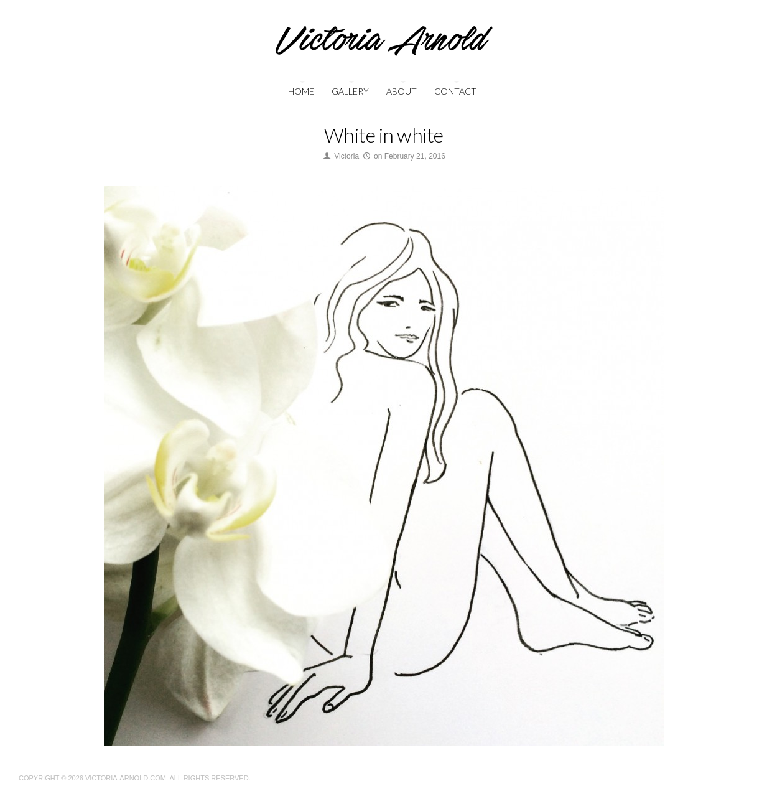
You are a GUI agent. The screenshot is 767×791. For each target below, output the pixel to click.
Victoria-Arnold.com (125, 778)
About (401, 91)
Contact (455, 91)
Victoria (346, 156)
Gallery (350, 91)
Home (301, 91)
